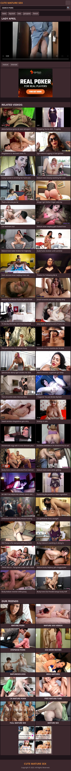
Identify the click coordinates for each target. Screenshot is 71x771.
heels (4, 13)
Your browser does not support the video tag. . (35, 42)
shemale (14, 64)
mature (5, 64)
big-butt (12, 13)
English (68, 2)
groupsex (27, 13)
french (35, 13)
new (19, 13)
